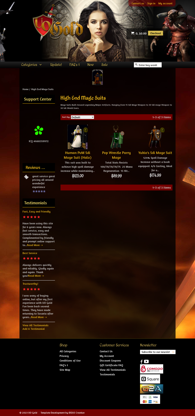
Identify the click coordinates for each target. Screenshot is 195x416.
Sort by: (66, 117)
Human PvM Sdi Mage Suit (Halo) (77, 155)
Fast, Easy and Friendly (36, 211)
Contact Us (106, 351)
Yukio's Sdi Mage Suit (155, 152)
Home (25, 89)
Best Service (30, 253)
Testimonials (107, 374)
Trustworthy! (30, 283)
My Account (107, 355)
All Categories (68, 351)
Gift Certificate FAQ (111, 365)
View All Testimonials (35, 325)
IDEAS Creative (76, 412)
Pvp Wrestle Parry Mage (116, 155)
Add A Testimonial (34, 328)
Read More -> (35, 245)
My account (165, 3)
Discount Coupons (110, 360)
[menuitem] (31, 65)
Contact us (138, 3)
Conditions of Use (70, 360)
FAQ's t (64, 365)
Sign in (151, 3)
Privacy (64, 355)
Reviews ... (35, 167)
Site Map (65, 369)
